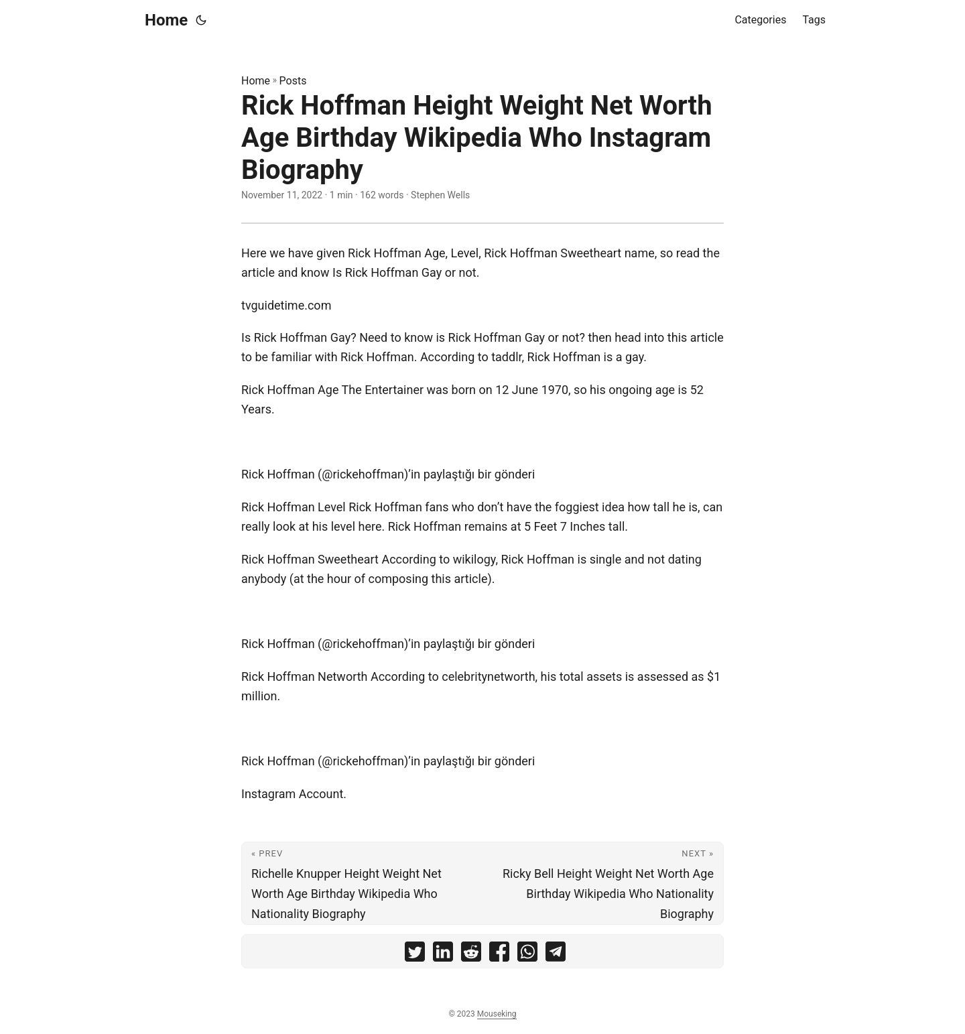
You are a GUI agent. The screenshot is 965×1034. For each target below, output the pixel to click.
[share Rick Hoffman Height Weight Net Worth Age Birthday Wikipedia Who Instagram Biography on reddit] (471, 955)
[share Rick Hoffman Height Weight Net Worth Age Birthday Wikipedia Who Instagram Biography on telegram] (555, 955)
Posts (293, 80)
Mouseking (497, 1014)
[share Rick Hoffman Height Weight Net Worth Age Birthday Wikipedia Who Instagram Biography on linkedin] (443, 955)
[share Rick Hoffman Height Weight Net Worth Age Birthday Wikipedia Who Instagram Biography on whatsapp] (527, 955)
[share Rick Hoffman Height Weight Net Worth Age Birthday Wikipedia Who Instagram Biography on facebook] (499, 955)
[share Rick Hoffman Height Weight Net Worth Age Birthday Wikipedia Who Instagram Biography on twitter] (415, 955)
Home (166, 20)
